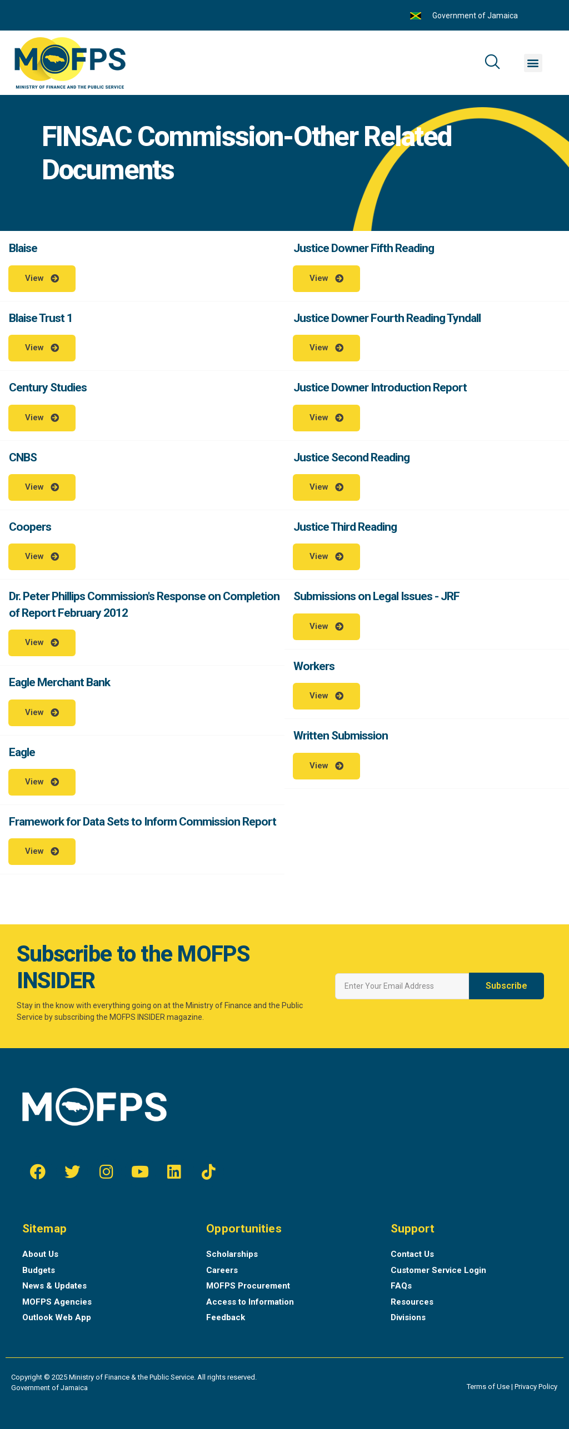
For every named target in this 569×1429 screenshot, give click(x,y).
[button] (533, 63)
